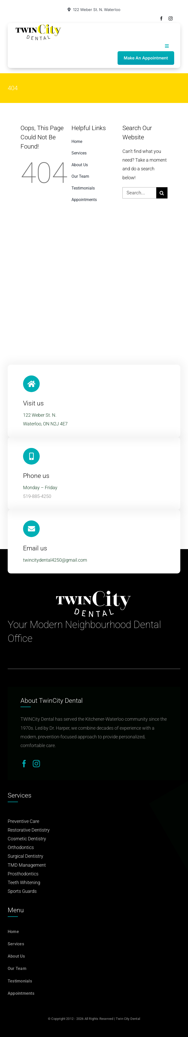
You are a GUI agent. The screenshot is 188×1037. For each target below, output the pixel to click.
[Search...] (139, 192)
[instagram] (171, 18)
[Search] (162, 192)
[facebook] (161, 18)
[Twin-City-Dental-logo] (38, 26)
